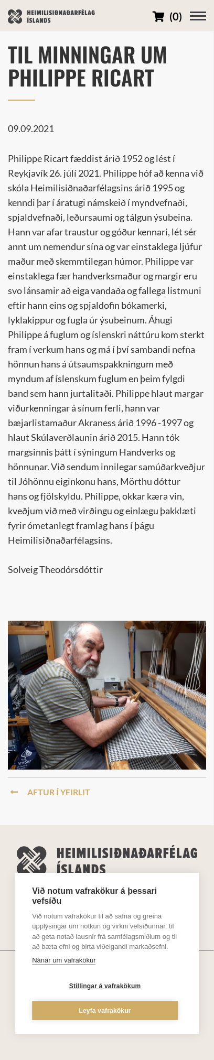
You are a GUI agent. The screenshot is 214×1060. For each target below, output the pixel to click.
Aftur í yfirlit (50, 792)
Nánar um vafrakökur (63, 960)
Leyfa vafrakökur (105, 1010)
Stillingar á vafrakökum (105, 986)
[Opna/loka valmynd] (198, 16)
